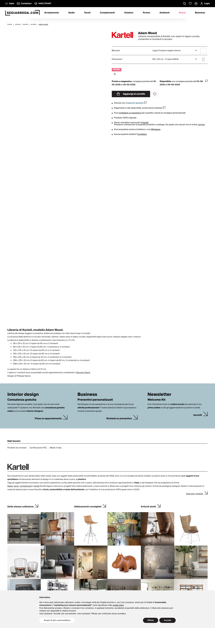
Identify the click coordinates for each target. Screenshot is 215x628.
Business (200, 13)
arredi (36, 486)
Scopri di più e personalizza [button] (57, 620)
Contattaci (142, 134)
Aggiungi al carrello (131, 94)
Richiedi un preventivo (119, 418)
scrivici (201, 124)
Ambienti (164, 13)
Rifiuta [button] (151, 620)
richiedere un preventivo (130, 113)
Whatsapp (155, 129)
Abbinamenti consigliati (87, 506)
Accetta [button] (167, 620)
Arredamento (51, 13)
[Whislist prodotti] (190, 3)
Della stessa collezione (20, 506)
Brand (182, 13)
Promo (146, 13)
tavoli (16, 486)
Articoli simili (148, 506)
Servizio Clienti (83, 372)
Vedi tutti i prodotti (194, 494)
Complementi (107, 13)
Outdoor (128, 13)
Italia (11, 3)
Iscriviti (197, 415)
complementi (25, 486)
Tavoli (87, 13)
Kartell (145, 122)
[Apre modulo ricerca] (184, 4)
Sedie (71, 13)
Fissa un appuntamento (48, 418)
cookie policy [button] (118, 605)
